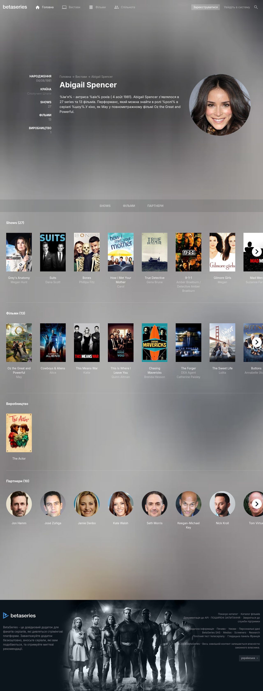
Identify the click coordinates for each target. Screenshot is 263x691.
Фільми (129, 206)
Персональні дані (249, 628)
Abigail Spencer (102, 76)
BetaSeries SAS (211, 632)
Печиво (221, 628)
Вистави (81, 76)
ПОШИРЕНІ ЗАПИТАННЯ (225, 617)
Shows (105, 206)
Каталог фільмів (250, 614)
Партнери (155, 206)
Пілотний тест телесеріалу (209, 636)
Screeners (240, 632)
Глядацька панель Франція (243, 636)
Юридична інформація (200, 628)
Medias (227, 632)
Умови (232, 628)
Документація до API (196, 617)
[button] (19, 510)
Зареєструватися (205, 7)
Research (254, 632)
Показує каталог (228, 614)
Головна (65, 76)
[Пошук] (256, 7)
